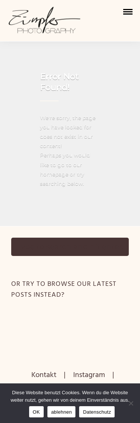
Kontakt (43, 375)
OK (36, 412)
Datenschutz (97, 412)
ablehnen (61, 412)
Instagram (89, 375)
